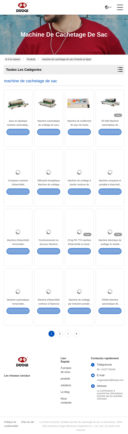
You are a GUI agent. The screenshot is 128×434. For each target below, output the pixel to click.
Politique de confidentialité (11, 424)
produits (65, 378)
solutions (66, 385)
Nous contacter (66, 400)
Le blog (65, 392)
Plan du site (28, 422)
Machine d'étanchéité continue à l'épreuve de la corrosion (49, 312)
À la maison (12, 59)
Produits (31, 59)
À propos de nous (66, 370)
